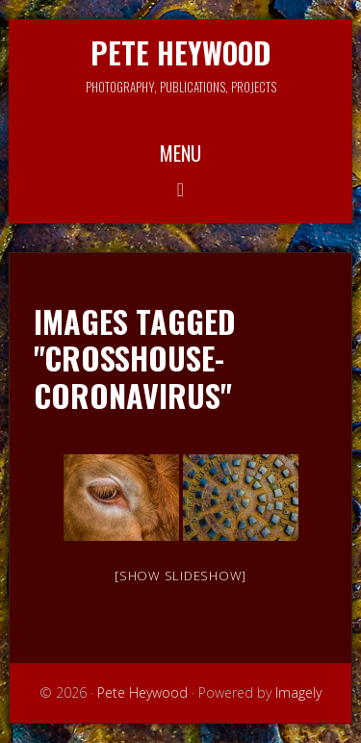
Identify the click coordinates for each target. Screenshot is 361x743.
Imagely (298, 692)
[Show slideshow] (180, 575)
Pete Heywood (180, 52)
